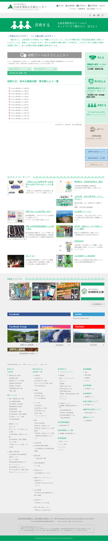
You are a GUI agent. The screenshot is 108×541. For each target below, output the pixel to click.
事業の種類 (88, 375)
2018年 (41, 364)
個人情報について (94, 9)
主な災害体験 (37, 490)
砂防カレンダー (14, 457)
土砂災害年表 (37, 443)
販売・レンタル (64, 441)
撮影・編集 (13, 391)
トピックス (62, 447)
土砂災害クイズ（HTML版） (42, 502)
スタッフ (63, 381)
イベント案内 (63, 444)
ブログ (61, 449)
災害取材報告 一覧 (64, 425)
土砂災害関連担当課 (66, 410)
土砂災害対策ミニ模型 (16, 411)
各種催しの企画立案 (15, 385)
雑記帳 (62, 383)
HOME (61, 6)
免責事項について (89, 396)
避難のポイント (39, 480)
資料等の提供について (91, 412)
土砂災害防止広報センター (14, 364)
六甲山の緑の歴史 (40, 423)
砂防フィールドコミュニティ (30, 364)
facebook (90, 15)
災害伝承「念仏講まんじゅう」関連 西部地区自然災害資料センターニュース (44, 436)
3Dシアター (13, 426)
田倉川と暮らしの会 (66, 386)
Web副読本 (37, 375)
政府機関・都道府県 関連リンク (68, 433)
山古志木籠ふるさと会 (66, 388)
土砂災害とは (38, 378)
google (103, 15)
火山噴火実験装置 (14, 419)
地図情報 (62, 375)
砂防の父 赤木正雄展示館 (73, 124)
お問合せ (82, 6)
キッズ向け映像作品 (40, 398)
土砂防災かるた (38, 470)
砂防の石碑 (37, 455)
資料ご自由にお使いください (41, 507)
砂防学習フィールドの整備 (17, 380)
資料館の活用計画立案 (16, 383)
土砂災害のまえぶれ (40, 410)
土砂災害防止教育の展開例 (41, 445)
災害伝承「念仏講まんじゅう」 (43, 425)
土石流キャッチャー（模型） (17, 416)
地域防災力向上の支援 (15, 375)
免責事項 (81, 9)
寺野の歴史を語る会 (66, 391)
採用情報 (93, 6)
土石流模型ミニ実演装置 (16, 404)
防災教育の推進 (14, 378)
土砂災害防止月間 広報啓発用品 (18, 454)
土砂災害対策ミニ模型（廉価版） (18, 414)
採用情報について (89, 388)
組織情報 (87, 377)
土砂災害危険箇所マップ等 (68, 415)
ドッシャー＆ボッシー (41, 415)
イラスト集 (37, 402)
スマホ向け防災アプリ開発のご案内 (19, 469)
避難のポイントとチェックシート (43, 477)
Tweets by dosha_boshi (81, 318)
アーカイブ (63, 398)
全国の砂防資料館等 (39, 463)
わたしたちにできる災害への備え (44, 383)
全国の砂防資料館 (65, 417)
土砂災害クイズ (38, 500)
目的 (86, 372)
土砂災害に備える (40, 395)
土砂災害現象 (38, 393)
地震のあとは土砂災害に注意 (42, 510)
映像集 (36, 390)
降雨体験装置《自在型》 (16, 406)
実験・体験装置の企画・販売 (16, 398)
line (98, 15)
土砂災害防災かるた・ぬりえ (17, 467)
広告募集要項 (97, 304)
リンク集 (37, 465)
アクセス (73, 9)
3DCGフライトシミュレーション (18, 472)
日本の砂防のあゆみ (40, 385)
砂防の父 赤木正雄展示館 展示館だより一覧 (33, 81)
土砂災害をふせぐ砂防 (41, 380)
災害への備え (38, 413)
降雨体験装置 (13, 409)
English (102, 6)
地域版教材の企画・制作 (16, 388)
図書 (35, 420)
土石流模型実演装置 (15, 401)
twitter (94, 15)
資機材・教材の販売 (14, 451)
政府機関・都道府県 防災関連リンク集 (69, 406)
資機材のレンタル (13, 423)
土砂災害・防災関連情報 (67, 412)
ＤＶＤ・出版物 (14, 459)
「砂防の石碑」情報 (40, 458)
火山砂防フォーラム (65, 403)
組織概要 (71, 6)
